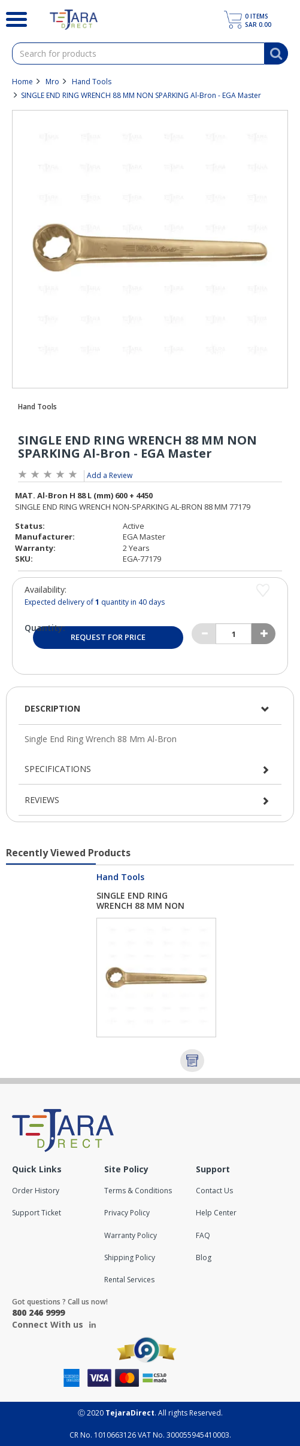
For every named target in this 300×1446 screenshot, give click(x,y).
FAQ (203, 1235)
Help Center (216, 1213)
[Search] (16, 18)
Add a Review (109, 475)
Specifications (58, 768)
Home (22, 81)
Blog (203, 1257)
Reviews (42, 799)
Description (52, 708)
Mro (52, 81)
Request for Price (108, 637)
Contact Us (214, 1190)
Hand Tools (91, 81)
